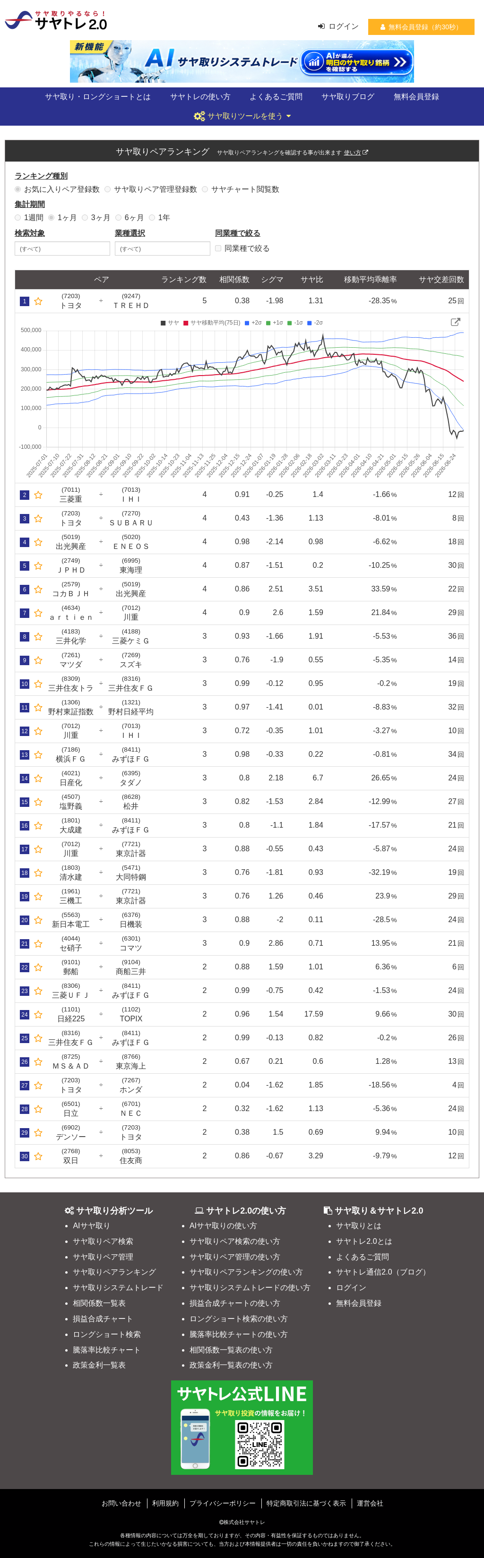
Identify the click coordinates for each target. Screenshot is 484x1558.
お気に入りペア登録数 (57, 189)
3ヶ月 (96, 218)
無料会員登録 (416, 97)
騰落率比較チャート (107, 1350)
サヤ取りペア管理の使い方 (235, 1257)
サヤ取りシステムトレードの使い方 (250, 1288)
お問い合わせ (121, 1503)
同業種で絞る (242, 248)
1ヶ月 (62, 218)
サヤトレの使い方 (200, 97)
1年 (159, 218)
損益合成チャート (103, 1319)
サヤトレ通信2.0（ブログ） (383, 1272)
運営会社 (370, 1503)
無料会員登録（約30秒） (421, 27)
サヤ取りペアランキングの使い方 (246, 1272)
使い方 (356, 152)
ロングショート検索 (107, 1334)
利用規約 (165, 1503)
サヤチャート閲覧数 (240, 189)
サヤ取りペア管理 (103, 1257)
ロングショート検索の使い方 (239, 1319)
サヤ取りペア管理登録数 (150, 189)
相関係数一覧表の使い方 (231, 1350)
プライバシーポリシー (223, 1503)
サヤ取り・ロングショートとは (98, 97)
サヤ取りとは (358, 1226)
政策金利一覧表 (99, 1365)
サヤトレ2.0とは (364, 1241)
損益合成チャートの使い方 (235, 1303)
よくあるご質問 (276, 97)
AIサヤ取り (91, 1226)
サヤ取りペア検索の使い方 (235, 1241)
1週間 (29, 218)
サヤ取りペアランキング (114, 1272)
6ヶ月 (129, 218)
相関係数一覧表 (99, 1303)
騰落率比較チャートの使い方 (239, 1334)
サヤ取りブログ (347, 97)
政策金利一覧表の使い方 (231, 1365)
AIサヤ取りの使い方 (223, 1226)
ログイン (338, 26)
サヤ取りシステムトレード (118, 1288)
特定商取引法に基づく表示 (306, 1503)
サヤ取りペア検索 (103, 1241)
